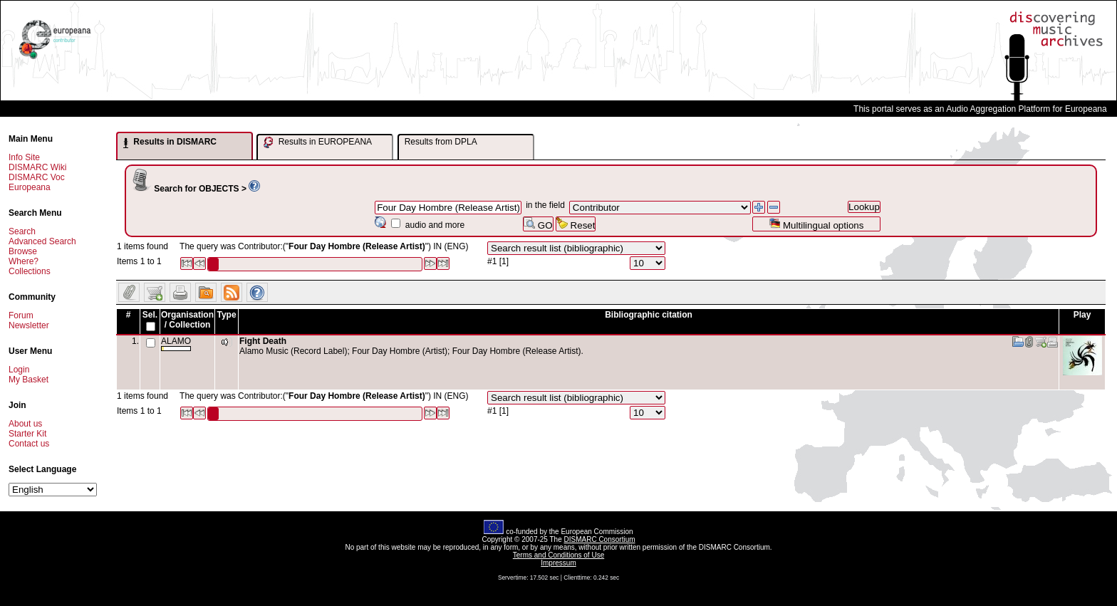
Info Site (24, 157)
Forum (21, 315)
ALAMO (176, 343)
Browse (23, 251)
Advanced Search (42, 241)
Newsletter (29, 325)
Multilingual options (816, 224)
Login (19, 370)
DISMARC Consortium (599, 539)
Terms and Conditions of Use (558, 555)
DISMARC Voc (37, 177)
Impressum (558, 563)
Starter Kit (27, 434)
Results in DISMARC (170, 142)
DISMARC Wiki (37, 167)
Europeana (30, 187)
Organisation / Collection (187, 320)
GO (538, 224)
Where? (23, 261)
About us (25, 424)
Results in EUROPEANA (318, 142)
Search (22, 231)
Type (226, 315)
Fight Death (262, 341)
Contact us (29, 444)
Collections (30, 271)
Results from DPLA (441, 142)
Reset (576, 224)
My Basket (28, 380)
